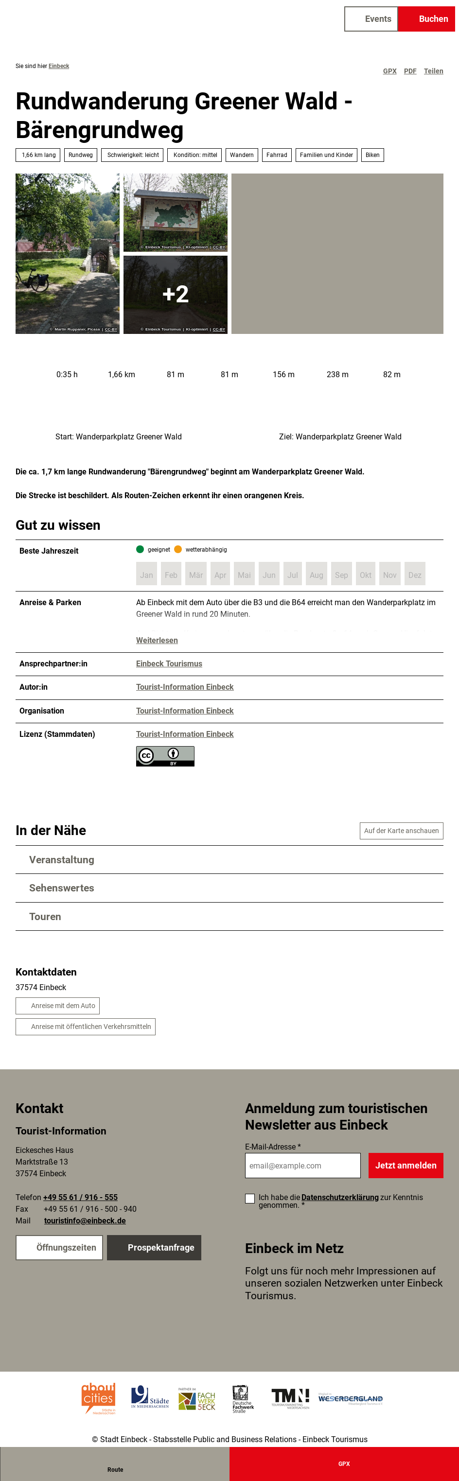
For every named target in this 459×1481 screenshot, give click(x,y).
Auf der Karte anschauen (401, 831)
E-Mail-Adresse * (273, 1146)
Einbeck (59, 66)
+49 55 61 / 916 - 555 (80, 1197)
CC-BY (111, 329)
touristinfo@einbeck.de (85, 1220)
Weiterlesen (157, 640)
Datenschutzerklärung (340, 1197)
